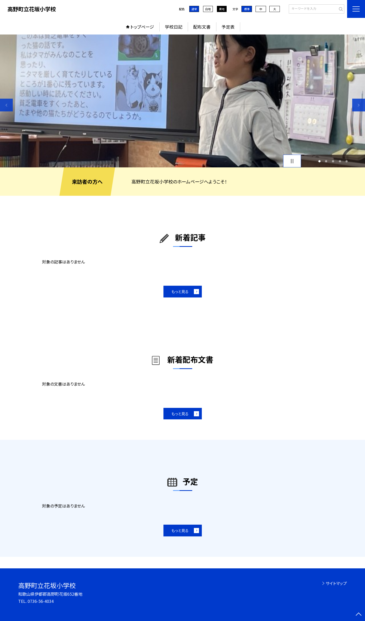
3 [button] (333, 161)
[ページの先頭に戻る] (358, 614)
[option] (182, 100)
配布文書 (202, 27)
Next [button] (358, 105)
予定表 (228, 27)
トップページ (142, 27)
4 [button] (340, 161)
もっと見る (180, 291)
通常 (194, 9)
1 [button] (319, 161)
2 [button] (326, 161)
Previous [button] (6, 105)
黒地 (222, 9)
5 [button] (347, 161)
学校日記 (173, 27)
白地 (208, 9)
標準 (247, 9)
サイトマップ (336, 583)
